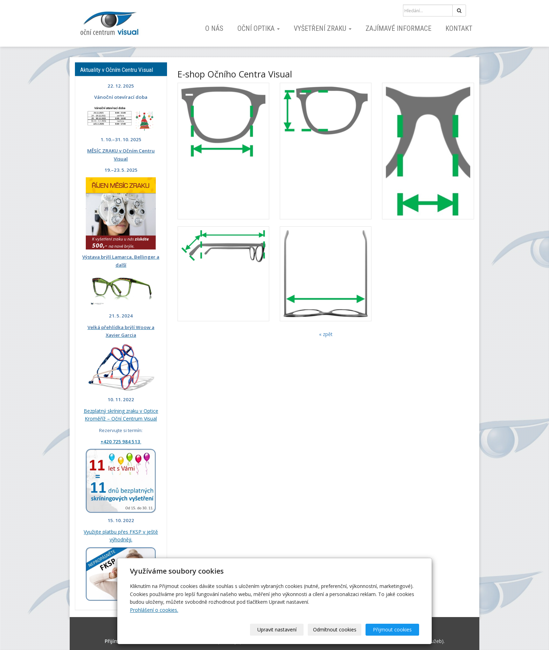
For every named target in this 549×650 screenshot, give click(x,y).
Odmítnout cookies (334, 629)
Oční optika (258, 28)
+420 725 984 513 (120, 441)
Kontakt (458, 28)
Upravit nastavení (277, 629)
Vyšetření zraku (323, 28)
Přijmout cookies (392, 629)
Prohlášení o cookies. (154, 610)
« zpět (326, 334)
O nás (214, 28)
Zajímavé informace (398, 28)
